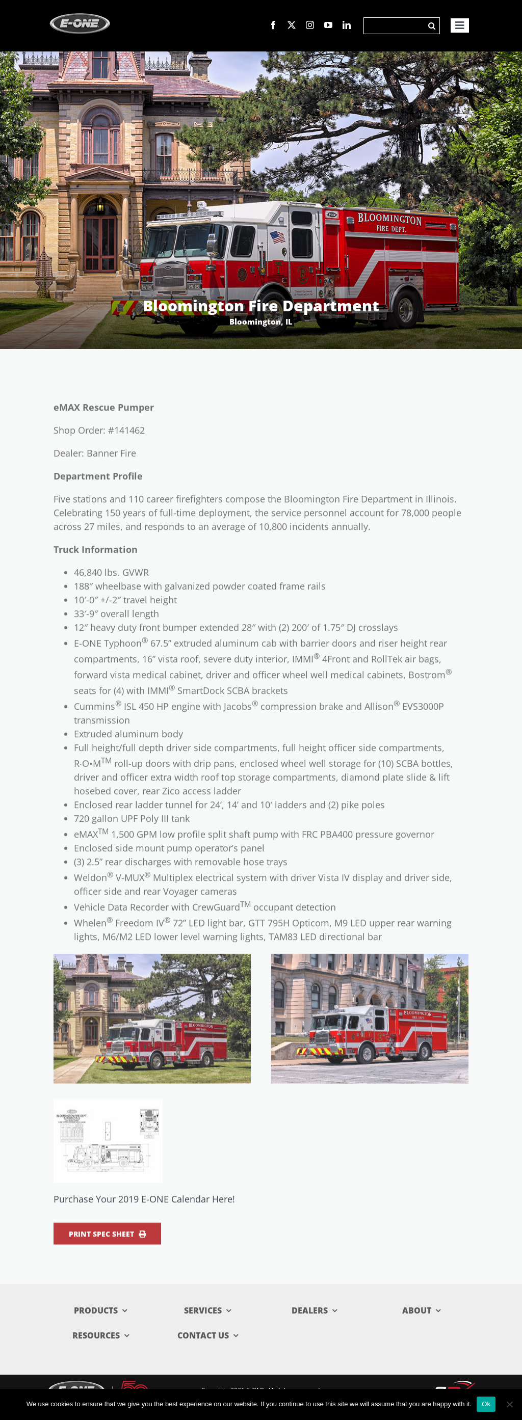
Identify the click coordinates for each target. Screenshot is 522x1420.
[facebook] (273, 25)
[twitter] (292, 25)
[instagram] (310, 25)
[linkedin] (347, 25)
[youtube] (328, 25)
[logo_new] (79, 10)
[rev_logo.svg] (453, 1385)
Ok (486, 1404)
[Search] (394, 26)
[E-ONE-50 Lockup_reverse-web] (98, 1385)
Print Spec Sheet (107, 1238)
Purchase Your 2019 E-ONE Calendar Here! (144, 1203)
